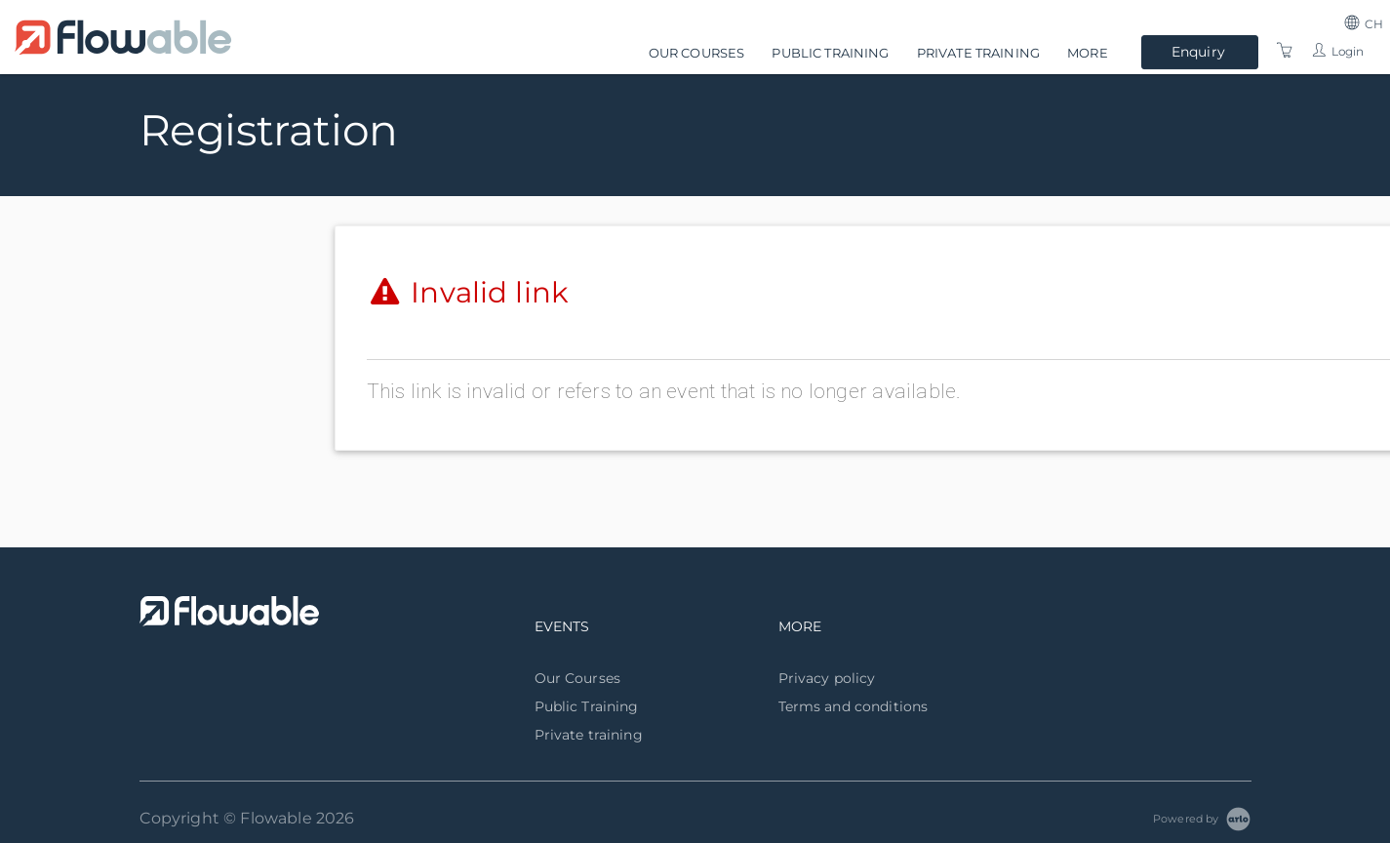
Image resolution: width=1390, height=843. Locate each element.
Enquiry (1198, 51)
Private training (978, 52)
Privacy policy (827, 678)
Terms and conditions (853, 706)
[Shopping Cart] (1284, 51)
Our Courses (697, 52)
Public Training (830, 52)
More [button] (1087, 52)
